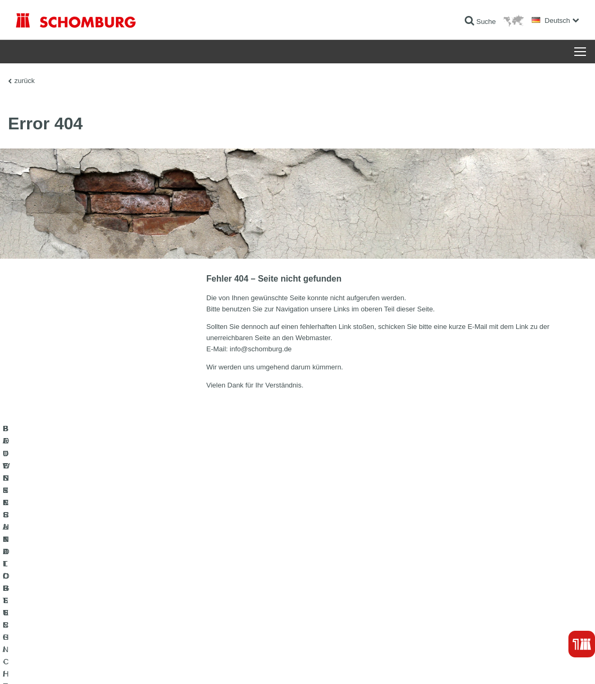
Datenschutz (93, 663)
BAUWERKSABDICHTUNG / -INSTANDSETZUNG (88, 575)
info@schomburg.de (261, 349)
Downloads (224, 591)
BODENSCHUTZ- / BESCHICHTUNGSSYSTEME (87, 607)
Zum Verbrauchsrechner (243, 575)
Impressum (59, 663)
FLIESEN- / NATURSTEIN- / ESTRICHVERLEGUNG (91, 591)
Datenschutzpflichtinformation (150, 663)
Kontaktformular (231, 607)
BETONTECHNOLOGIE (50, 623)
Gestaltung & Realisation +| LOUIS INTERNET (529, 663)
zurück (24, 81)
